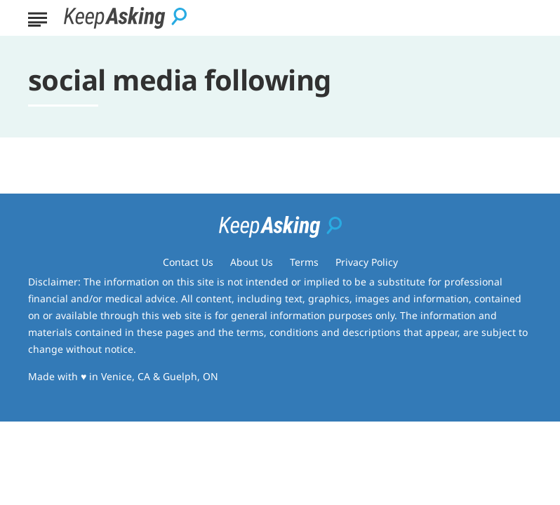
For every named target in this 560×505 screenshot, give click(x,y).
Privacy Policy (366, 262)
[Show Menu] (37, 16)
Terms (304, 262)
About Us (251, 262)
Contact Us (188, 262)
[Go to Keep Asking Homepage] (125, 18)
